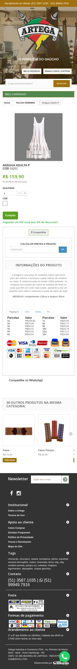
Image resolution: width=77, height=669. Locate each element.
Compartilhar (38, 232)
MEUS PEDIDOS (31, 71)
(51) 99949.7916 (29, 582)
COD (6, 168)
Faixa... (7, 450)
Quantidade (8, 188)
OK (62, 249)
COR (5, 198)
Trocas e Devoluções (19, 541)
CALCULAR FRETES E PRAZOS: (39, 244)
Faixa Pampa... (47, 450)
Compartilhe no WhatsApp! (26, 380)
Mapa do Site (15, 546)
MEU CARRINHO (15, 94)
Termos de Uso (16, 515)
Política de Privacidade (20, 537)
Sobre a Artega (16, 510)
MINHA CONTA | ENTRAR (57, 71)
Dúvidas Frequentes (19, 532)
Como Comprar (16, 528)
